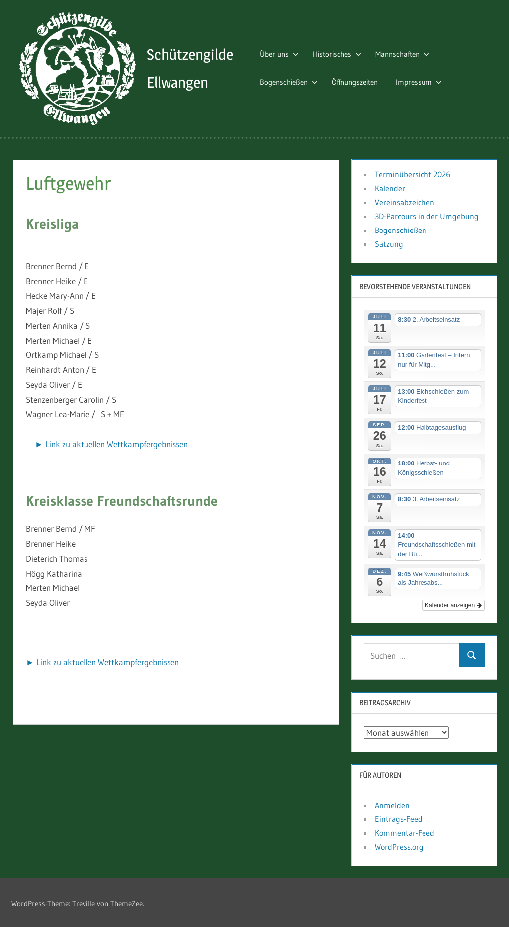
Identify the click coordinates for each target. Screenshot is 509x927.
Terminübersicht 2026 (412, 173)
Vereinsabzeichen (404, 201)
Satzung (389, 242)
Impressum (423, 81)
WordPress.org (399, 845)
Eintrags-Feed (399, 817)
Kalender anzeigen (453, 603)
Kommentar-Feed (404, 831)
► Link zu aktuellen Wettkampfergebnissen (111, 442)
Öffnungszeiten (359, 81)
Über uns (283, 53)
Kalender (390, 187)
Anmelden (392, 804)
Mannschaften (406, 53)
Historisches (341, 53)
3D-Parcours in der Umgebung (427, 215)
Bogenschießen (293, 81)
